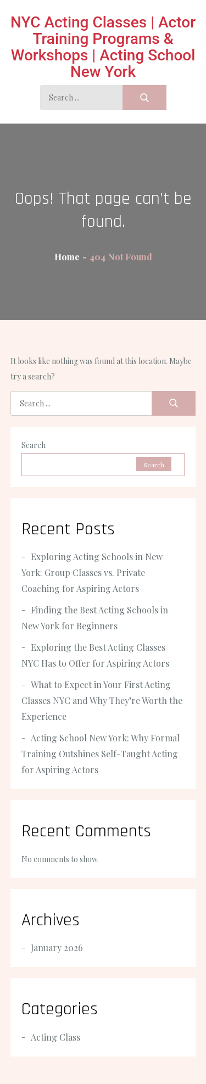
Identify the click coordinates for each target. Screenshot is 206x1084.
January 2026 (57, 947)
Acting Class (55, 1037)
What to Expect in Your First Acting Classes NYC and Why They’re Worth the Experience (101, 700)
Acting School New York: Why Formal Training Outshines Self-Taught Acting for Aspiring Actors (100, 753)
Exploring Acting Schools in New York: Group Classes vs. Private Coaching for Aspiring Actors (92, 572)
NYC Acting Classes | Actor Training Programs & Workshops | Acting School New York (103, 47)
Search (33, 445)
